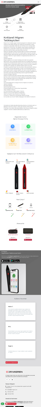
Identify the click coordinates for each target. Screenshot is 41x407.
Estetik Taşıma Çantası (19, 194)
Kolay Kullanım (12, 130)
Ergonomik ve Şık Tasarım (10, 162)
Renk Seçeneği (30, 193)
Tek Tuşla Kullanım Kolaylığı (20, 162)
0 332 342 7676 (9, 391)
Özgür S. (10, 346)
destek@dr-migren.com (11, 389)
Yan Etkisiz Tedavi (28, 130)
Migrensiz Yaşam (28, 143)
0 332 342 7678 (10, 393)
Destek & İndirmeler (11, 398)
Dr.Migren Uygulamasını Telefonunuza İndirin (11, 252)
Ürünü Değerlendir (11, 362)
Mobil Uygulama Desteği (30, 162)
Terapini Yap (19, 210)
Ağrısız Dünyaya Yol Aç (20, 119)
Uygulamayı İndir (9, 210)
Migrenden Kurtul (20, 117)
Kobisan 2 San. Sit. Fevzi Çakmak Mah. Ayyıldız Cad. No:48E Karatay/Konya (18, 387)
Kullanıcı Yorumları (20, 299)
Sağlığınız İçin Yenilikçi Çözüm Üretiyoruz (20, 154)
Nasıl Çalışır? (20, 199)
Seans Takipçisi (9, 193)
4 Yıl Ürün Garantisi (7, 30)
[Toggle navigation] (38, 2)
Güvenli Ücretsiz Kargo (21, 30)
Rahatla (31, 207)
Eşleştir (9, 207)
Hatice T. (10, 306)
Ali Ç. (9, 326)
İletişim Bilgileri (10, 384)
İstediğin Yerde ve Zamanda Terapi (12, 144)
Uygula (20, 207)
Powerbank (28, 234)
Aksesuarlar (20, 223)
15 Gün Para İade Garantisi (7, 23)
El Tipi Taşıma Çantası (13, 234)
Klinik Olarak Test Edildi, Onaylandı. (20, 23)
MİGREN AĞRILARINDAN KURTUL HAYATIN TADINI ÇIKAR (15, 6)
